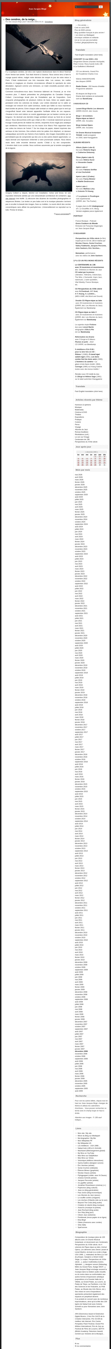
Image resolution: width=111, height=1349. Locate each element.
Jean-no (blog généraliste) (88, 1190)
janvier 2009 (80, 989)
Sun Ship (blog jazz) (86, 1212)
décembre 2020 (81, 635)
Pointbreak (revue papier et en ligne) (92, 1217)
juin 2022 (78, 591)
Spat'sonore (82, 1227)
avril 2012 (79, 893)
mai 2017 (78, 742)
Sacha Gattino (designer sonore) (90, 1163)
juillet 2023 (79, 559)
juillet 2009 (79, 975)
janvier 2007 (80, 1049)
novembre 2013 (81, 846)
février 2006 (79, 1076)
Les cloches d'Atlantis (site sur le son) (92, 1200)
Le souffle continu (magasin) (89, 1198)
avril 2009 (79, 982)
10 (104, 459)
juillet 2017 (79, 737)
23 (100, 463)
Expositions (49, 22)
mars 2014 (79, 836)
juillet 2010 (79, 945)
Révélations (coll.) (82, 434)
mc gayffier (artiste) (85, 1183)
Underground (97, 206)
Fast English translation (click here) (89, 55)
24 (104, 463)
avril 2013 (79, 863)
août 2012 (79, 883)
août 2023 (79, 556)
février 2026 (79, 482)
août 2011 (79, 913)
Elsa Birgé (82, 1220)
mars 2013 (79, 866)
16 (100, 461)
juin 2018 (78, 710)
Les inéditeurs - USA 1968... (89, 1146)
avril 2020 (79, 655)
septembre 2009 (81, 970)
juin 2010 (78, 947)
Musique (78, 407)
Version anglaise (82, 211)
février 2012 (79, 898)
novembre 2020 (81, 638)
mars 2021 (79, 628)
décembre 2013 (81, 843)
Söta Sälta (82, 1225)
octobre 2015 (80, 789)
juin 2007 (78, 1036)
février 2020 (79, 660)
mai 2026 (78, 475)
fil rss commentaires (83, 1346)
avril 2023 (79, 566)
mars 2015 (79, 806)
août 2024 (79, 527)
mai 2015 (78, 801)
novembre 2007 (81, 1024)
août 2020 (79, 645)
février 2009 (79, 987)
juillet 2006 (79, 1064)
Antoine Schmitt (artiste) (87, 1178)
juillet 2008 (79, 1004)
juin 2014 (78, 829)
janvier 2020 (80, 663)
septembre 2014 (81, 821)
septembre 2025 (81, 495)
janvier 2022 (80, 603)
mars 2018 (79, 717)
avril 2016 (79, 774)
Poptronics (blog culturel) (87, 1188)
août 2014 (79, 824)
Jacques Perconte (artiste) (88, 1180)
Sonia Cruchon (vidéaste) (88, 1168)
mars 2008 (79, 1014)
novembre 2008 (81, 994)
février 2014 (79, 839)
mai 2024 (78, 534)
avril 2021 (79, 626)
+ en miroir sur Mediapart (84, 35)
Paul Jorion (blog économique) (90, 1193)
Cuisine (78, 422)
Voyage (78, 427)
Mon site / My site (85, 1133)
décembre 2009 (81, 962)
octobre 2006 (80, 1056)
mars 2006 (79, 1074)
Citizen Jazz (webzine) (86, 1215)
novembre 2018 (81, 697)
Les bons (95, 357)
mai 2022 (78, 593)
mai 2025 (78, 504)
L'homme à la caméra (84, 362)
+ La (95, 362)
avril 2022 (79, 596)
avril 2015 (79, 804)
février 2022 (79, 601)
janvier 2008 (80, 1019)
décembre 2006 (81, 1051)
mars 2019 (79, 687)
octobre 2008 (80, 997)
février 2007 (79, 1046)
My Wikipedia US (84, 1143)
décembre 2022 (81, 576)
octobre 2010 (80, 937)
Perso (77, 424)
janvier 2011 (80, 930)
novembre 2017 (81, 727)
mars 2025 (79, 509)
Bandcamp (91, 308)
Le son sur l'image (82, 437)
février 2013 (79, 868)
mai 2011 (78, 920)
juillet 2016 (79, 767)
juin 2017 (78, 739)
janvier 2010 (80, 960)
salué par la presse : (86, 272)
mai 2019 (78, 682)
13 (87, 461)
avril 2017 (79, 744)
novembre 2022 (81, 579)
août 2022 (79, 586)
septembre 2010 (81, 940)
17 (104, 461)
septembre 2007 (81, 1029)
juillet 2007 (79, 1034)
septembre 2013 (81, 851)
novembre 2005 (81, 1083)
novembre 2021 (81, 608)
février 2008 (79, 1017)
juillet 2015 (79, 796)
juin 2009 (78, 977)
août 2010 (79, 942)
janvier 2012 (80, 900)
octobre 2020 (80, 640)
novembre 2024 (81, 519)
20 (87, 463)
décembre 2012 (81, 873)
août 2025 (79, 497)
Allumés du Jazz (81, 429)
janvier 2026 (80, 485)
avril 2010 (79, 952)
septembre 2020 (81, 643)
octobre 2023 (80, 551)
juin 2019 (78, 680)
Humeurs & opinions (83, 405)
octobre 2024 (80, 522)
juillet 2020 (79, 648)
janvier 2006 (80, 1078)
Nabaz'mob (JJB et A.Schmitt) (89, 1148)
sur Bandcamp (90, 344)
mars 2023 (79, 569)
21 (91, 463)
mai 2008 (78, 1009)
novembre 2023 (81, 549)
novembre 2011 (81, 905)
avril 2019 (79, 685)
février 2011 (79, 928)
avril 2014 (79, 834)
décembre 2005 (81, 1081)
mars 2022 (79, 598)
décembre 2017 (81, 725)
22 (95, 463)
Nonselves (79, 253)
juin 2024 (78, 532)
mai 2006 (78, 1069)
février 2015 (79, 809)
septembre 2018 (81, 702)
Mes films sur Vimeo (86, 1158)
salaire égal (80, 357)
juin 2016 (78, 769)
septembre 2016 (81, 762)
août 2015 (79, 794)
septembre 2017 (81, 732)
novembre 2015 (81, 787)
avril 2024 (79, 537)
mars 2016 (79, 777)
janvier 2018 (80, 722)
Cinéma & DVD (81, 412)
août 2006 (79, 1061)
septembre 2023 (81, 554)
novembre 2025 (81, 490)
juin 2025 (78, 502)
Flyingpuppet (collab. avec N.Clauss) (92, 1175)
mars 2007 (79, 1044)
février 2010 (79, 957)
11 (78, 461)
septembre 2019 (81, 673)
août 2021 (79, 616)
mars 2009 (79, 984)
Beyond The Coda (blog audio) (90, 1203)
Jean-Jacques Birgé (37, 9)
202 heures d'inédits (96, 86)
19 (82, 463)
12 (82, 461)
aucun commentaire (62, 214)
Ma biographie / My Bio (87, 1138)
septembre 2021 (81, 613)
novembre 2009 (81, 965)
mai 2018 (78, 712)
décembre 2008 (81, 992)
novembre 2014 (81, 816)
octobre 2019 (80, 670)
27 (87, 465)
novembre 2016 (81, 757)
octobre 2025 (80, 492)
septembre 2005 (81, 1088)
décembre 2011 (81, 903)
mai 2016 (78, 772)
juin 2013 (78, 858)
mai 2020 (78, 653)
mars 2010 (79, 955)
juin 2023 (78, 561)
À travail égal (94, 354)
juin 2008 (78, 1007)
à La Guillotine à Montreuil (84, 66)
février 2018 (79, 720)
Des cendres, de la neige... (21, 19)
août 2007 (79, 1031)
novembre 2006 (81, 1054)
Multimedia (79, 410)
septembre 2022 (81, 584)
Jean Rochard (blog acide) (88, 1210)
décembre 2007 (81, 1022)
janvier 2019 (80, 692)
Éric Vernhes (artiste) (86, 1165)
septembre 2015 (81, 791)
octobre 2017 (80, 730)
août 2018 (79, 705)
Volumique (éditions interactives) (90, 1160)
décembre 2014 (81, 814)
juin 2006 (78, 1066)
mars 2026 (79, 480)
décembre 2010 (81, 932)
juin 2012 (78, 888)
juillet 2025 (79, 499)
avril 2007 (79, 1041)
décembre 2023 (81, 546)
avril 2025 (79, 507)
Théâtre (78, 415)
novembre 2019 (81, 668)
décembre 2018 (81, 695)
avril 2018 (79, 715)
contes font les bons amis (86, 359)
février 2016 (79, 779)
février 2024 (79, 542)
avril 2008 (79, 1012)
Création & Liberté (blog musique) (91, 1205)
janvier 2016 (80, 782)
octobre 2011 (80, 908)
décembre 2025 (81, 487)
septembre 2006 (81, 1059)
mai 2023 (78, 564)
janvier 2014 (80, 841)
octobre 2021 (80, 611)
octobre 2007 (80, 1026)
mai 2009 (78, 979)
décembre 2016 (81, 754)
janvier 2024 (80, 544)
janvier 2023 (80, 574)
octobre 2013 (80, 848)
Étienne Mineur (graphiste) (88, 1170)
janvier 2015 (80, 811)
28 (91, 465)
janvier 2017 (80, 752)
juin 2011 (78, 918)
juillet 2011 (79, 915)
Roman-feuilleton (81, 432)
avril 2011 (79, 923)
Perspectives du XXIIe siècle (90, 289)
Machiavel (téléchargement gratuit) (91, 1151)
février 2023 (79, 571)
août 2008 (79, 1002)
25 (78, 465)
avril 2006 (79, 1071)
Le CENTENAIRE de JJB (85, 265)
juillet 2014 (79, 826)
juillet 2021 (79, 618)
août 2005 (79, 1091)
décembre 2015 (81, 784)
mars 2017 (79, 747)
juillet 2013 (79, 856)
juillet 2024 (79, 529)
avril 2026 (79, 477)
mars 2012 (79, 895)
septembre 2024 (81, 524)
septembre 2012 (81, 881)
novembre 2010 (81, 935)
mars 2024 (79, 539)
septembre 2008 (81, 999)
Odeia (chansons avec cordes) (90, 1222)
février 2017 (79, 749)
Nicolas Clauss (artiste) (87, 1173)
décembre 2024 (81, 517)
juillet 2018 (79, 707)
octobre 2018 (80, 700)
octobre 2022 (80, 581)
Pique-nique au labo (93, 300)
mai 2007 (78, 1039)
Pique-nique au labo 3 (87, 312)
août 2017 (79, 734)
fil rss (77, 1344)
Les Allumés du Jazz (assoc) (89, 1195)
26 (82, 465)
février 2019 (79, 690)
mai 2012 (78, 890)
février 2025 (79, 512)
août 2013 (79, 853)
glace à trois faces (82, 364)
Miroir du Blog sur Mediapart (89, 1136)
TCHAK (79, 135)
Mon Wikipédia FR (85, 1141)
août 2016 (79, 764)
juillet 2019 (79, 678)
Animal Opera (87, 125)
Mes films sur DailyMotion (88, 1156)
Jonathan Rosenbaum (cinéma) (90, 1185)
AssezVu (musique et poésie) (89, 1208)
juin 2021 (78, 621)
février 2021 (79, 631)
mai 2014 (78, 831)
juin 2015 (78, 799)
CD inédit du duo (87, 374)
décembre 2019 (81, 665)
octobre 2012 (80, 878)
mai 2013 (78, 861)
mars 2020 (79, 658)
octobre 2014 (80, 819)
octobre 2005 (80, 1086)
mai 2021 (78, 623)
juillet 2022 (79, 589)
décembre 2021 (81, 606)
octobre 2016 (80, 759)
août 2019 (79, 675)
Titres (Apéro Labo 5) (85, 157)
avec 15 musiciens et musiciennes (89, 267)
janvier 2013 (80, 871)
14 (91, 461)
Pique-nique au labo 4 (85, 118)
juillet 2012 (79, 885)
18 (78, 463)
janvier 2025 (80, 514)
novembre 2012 (81, 876)
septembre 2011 (81, 910)
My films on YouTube (86, 1153)
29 (95, 465)
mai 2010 (78, 950)
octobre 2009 (80, 967)
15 (95, 461)
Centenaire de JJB (82, 439)
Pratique (78, 419)
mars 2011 (79, 925)
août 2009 (79, 972)
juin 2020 (78, 650)
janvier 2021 (80, 633)
